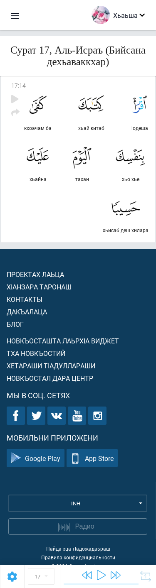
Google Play (35, 458)
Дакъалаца (27, 311)
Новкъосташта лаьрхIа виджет (63, 340)
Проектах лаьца (35, 274)
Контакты (24, 299)
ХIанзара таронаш (39, 286)
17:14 (18, 85)
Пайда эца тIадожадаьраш (78, 548)
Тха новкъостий (36, 353)
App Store (92, 458)
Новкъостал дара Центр (50, 378)
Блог (15, 324)
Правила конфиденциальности (78, 557)
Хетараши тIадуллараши (51, 365)
